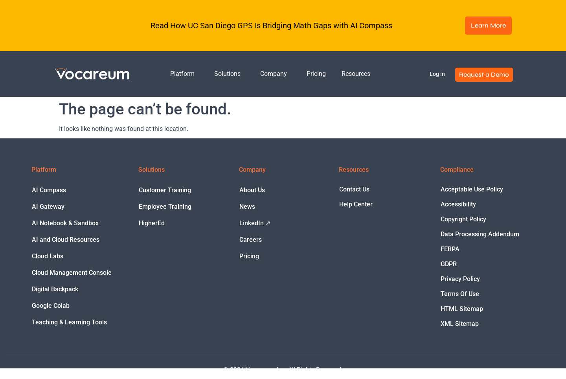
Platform (184, 74)
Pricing (316, 73)
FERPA (450, 249)
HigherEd (152, 223)
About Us (252, 190)
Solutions (229, 74)
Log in (437, 74)
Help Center (356, 204)
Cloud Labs (47, 256)
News (247, 206)
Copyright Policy (463, 219)
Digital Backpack (55, 289)
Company (275, 74)
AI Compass (49, 190)
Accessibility (458, 204)
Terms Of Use (460, 294)
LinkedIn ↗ (254, 223)
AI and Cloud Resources (65, 239)
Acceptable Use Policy (472, 189)
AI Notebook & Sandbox (65, 223)
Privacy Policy (460, 279)
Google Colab (51, 305)
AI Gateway (48, 206)
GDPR (449, 264)
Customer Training (165, 190)
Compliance (457, 169)
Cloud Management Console (72, 272)
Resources (358, 74)
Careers (250, 239)
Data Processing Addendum (480, 234)
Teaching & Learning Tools (69, 322)
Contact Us (354, 189)
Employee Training (165, 206)
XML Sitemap (460, 323)
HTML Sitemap (462, 309)
